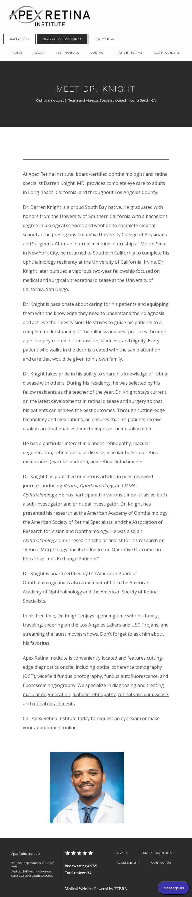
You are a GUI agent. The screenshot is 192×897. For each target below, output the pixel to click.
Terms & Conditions (156, 853)
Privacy (121, 853)
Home (17, 52)
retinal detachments (53, 703)
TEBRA (120, 889)
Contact (98, 52)
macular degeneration (46, 694)
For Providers (166, 52)
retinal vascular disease (143, 694)
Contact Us (161, 862)
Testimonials (67, 52)
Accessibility (128, 862)
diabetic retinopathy (94, 694)
